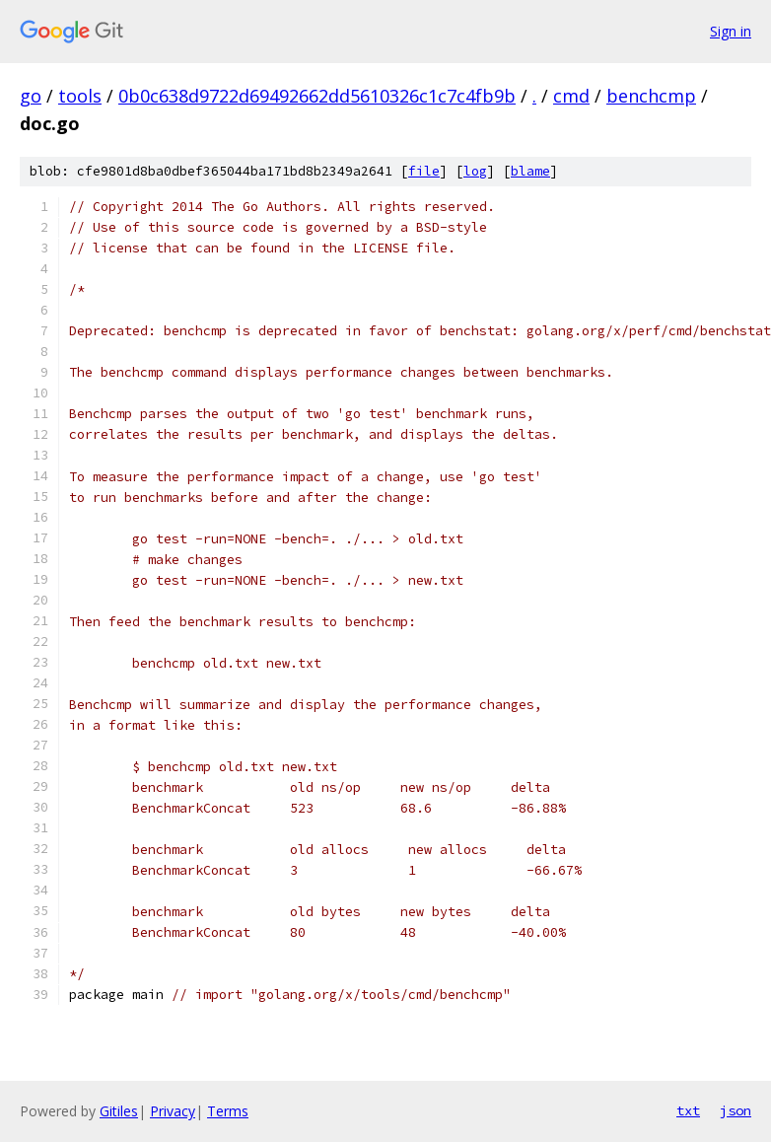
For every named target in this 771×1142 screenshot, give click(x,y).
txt (688, 1110)
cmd (571, 95)
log (475, 171)
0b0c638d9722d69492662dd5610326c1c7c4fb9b (317, 95)
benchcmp (651, 95)
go (30, 95)
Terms (227, 1111)
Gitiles (119, 1111)
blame (530, 171)
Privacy (172, 1111)
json (735, 1110)
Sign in (730, 31)
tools (80, 95)
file (424, 171)
